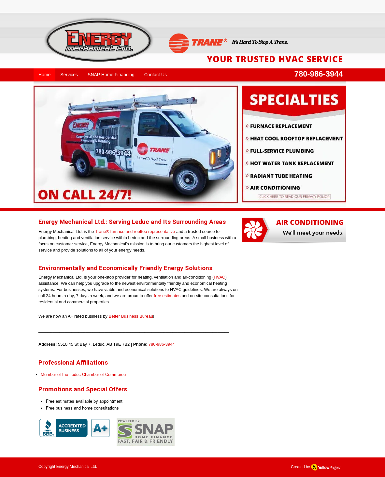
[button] (138, 144)
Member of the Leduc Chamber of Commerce (83, 374)
